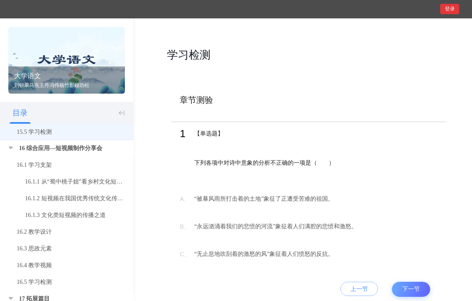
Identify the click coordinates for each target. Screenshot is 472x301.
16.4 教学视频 (34, 265)
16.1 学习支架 (34, 165)
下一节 (411, 289)
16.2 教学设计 (34, 232)
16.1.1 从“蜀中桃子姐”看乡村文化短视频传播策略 (88, 182)
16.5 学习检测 (34, 282)
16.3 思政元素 (34, 248)
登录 (450, 9)
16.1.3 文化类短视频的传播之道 (65, 215)
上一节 (359, 289)
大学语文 (27, 75)
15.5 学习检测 (34, 132)
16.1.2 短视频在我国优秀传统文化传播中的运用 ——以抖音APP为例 (112, 198)
